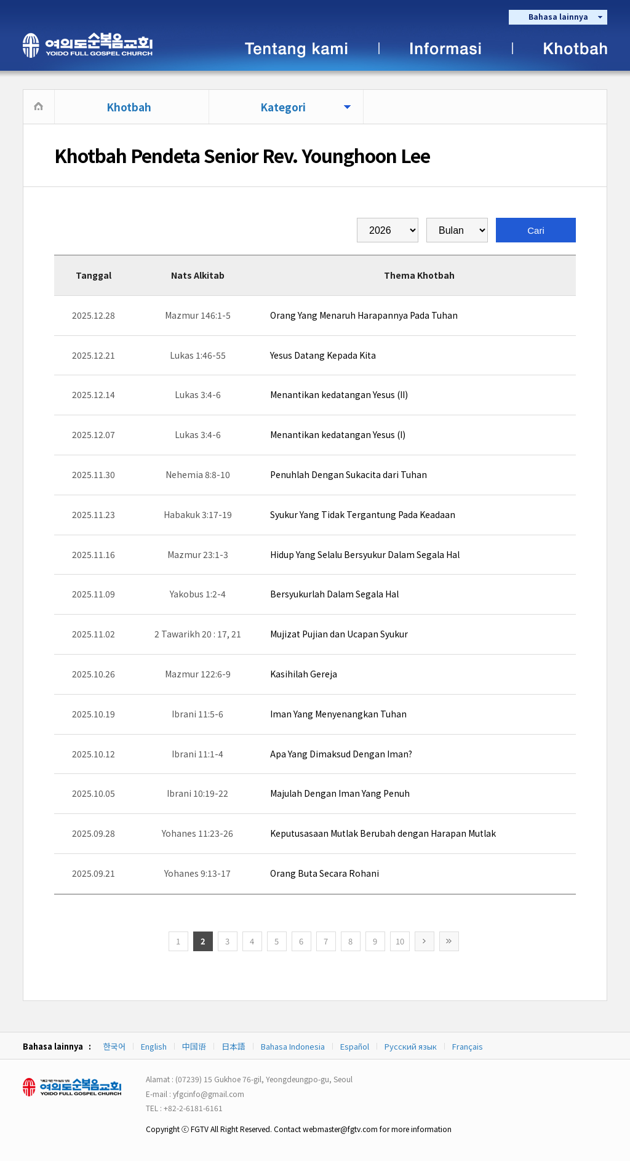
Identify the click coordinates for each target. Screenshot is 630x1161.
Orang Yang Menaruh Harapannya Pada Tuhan (364, 315)
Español (354, 1046)
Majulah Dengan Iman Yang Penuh (340, 793)
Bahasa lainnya (558, 16)
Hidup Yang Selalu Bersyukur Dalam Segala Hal (365, 554)
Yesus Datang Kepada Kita (323, 355)
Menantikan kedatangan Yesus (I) (337, 434)
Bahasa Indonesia (293, 1046)
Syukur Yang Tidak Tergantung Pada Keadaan (362, 514)
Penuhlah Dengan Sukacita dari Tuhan (348, 474)
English (154, 1046)
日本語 (233, 1046)
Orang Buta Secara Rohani (324, 873)
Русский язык (411, 1046)
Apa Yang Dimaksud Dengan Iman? (341, 754)
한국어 (114, 1046)
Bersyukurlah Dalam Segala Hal (334, 594)
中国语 (194, 1046)
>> (449, 941)
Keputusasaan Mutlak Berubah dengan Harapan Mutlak (383, 833)
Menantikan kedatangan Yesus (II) (339, 394)
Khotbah (128, 106)
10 (400, 941)
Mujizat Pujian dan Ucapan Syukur (339, 634)
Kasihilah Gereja (303, 674)
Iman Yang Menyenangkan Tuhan (338, 714)
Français (467, 1046)
